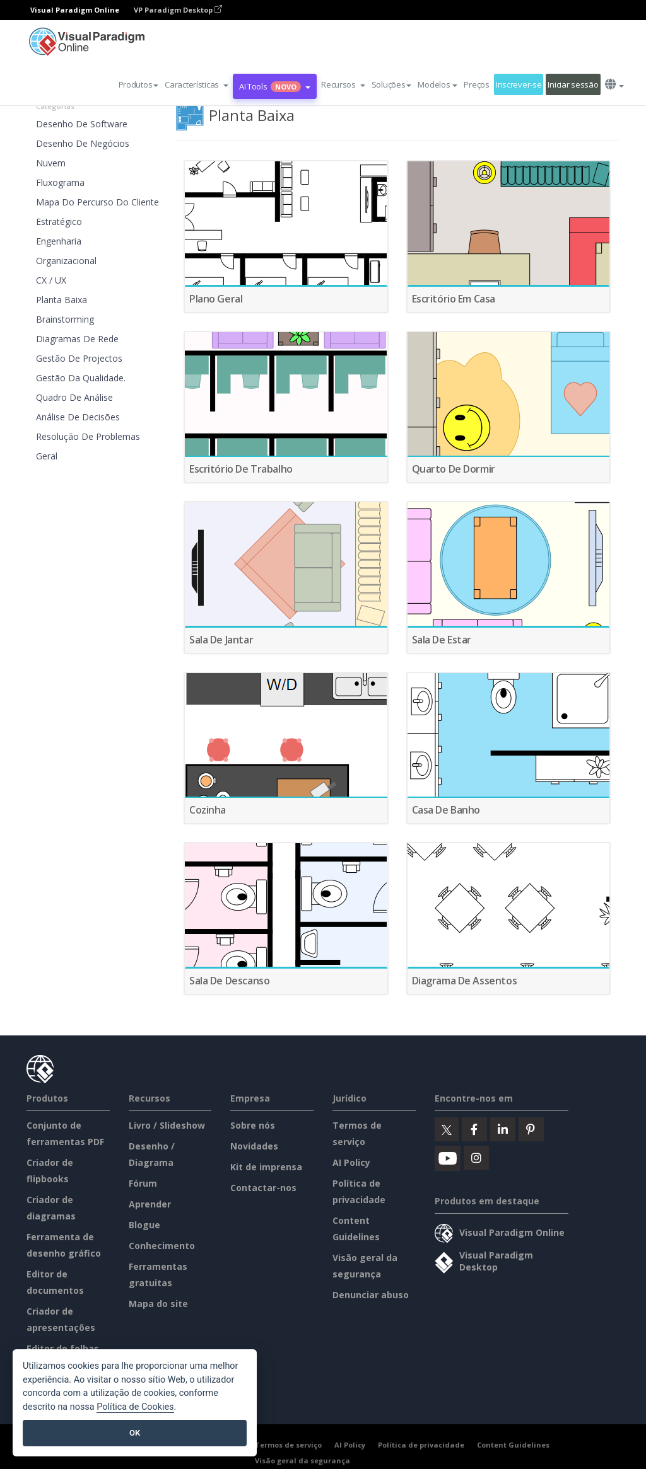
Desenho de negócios (82, 143)
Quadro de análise (74, 397)
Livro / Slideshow (167, 1125)
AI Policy (351, 1162)
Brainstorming (65, 319)
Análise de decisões (78, 417)
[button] (196, 84)
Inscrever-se (519, 84)
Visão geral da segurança (302, 1460)
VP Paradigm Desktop (178, 9)
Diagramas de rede (77, 339)
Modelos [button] (437, 84)
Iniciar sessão (573, 84)
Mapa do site (158, 1304)
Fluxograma (60, 182)
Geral (46, 456)
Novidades (254, 1146)
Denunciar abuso (370, 1295)
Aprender (150, 1204)
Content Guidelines (513, 1444)
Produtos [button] (139, 84)
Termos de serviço (288, 1444)
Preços (476, 84)
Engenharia (58, 241)
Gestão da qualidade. (81, 378)
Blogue (144, 1225)
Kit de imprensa (266, 1167)
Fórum (143, 1183)
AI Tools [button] (274, 86)
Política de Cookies (135, 1407)
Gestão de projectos (79, 358)
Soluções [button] (392, 84)
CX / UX (51, 280)
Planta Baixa (61, 300)
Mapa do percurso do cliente (97, 202)
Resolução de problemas (88, 436)
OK (134, 1432)
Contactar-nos (263, 1188)
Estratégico (59, 222)
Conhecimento (162, 1246)
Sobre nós (252, 1125)
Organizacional (66, 261)
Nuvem (51, 163)
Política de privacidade (421, 1444)
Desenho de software (81, 124)
